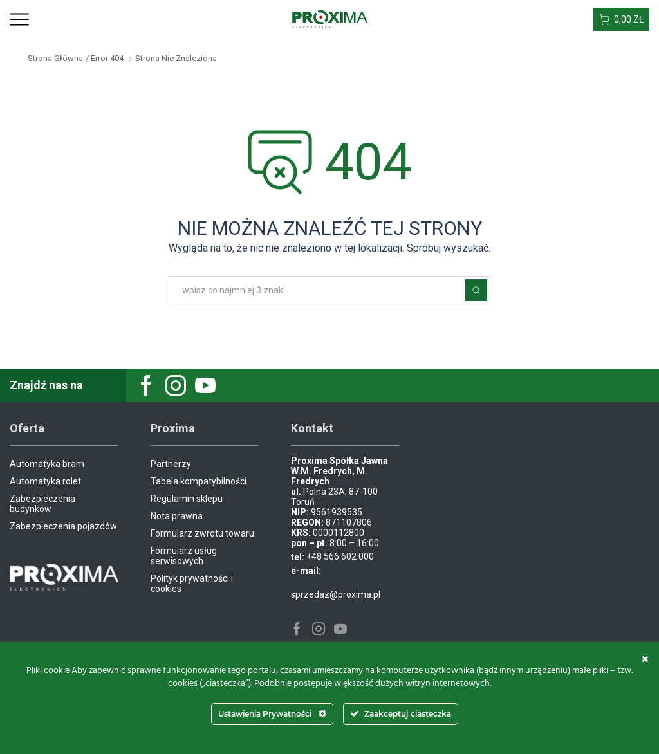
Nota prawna (177, 516)
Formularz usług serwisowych (184, 556)
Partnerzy (171, 464)
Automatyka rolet (45, 481)
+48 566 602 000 (340, 556)
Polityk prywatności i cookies (192, 583)
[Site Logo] (329, 19)
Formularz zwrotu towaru (202, 533)
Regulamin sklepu (187, 498)
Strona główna (55, 58)
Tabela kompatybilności (198, 481)
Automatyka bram (47, 464)
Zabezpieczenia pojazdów (63, 526)
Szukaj (476, 290)
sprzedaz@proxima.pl (335, 594)
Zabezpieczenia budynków (42, 503)
